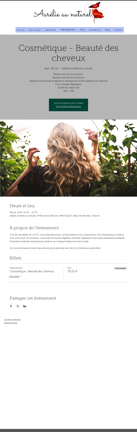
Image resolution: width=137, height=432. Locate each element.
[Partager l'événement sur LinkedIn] (24, 306)
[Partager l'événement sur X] (17, 306)
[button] (94, 30)
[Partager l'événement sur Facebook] (11, 306)
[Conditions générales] (12, 319)
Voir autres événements (68, 106)
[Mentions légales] (10, 323)
